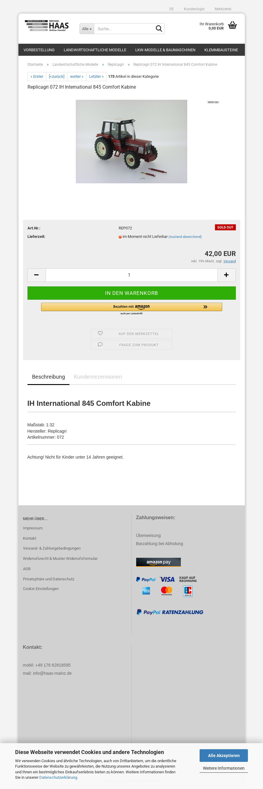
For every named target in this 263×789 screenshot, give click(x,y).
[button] (131, 309)
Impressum (33, 528)
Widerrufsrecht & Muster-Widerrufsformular (60, 558)
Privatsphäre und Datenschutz (48, 579)
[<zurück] (56, 76)
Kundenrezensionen (98, 377)
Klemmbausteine (221, 50)
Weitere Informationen (224, 768)
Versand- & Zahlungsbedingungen (52, 548)
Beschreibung (48, 377)
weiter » (76, 76)
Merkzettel (222, 9)
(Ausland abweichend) (185, 237)
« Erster (36, 76)
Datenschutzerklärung (58, 777)
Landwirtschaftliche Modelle (95, 50)
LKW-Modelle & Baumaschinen (165, 50)
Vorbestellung (39, 50)
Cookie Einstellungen (41, 588)
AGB (26, 569)
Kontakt (29, 538)
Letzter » (96, 76)
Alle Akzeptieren (224, 755)
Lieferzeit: (36, 236)
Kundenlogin (194, 9)
